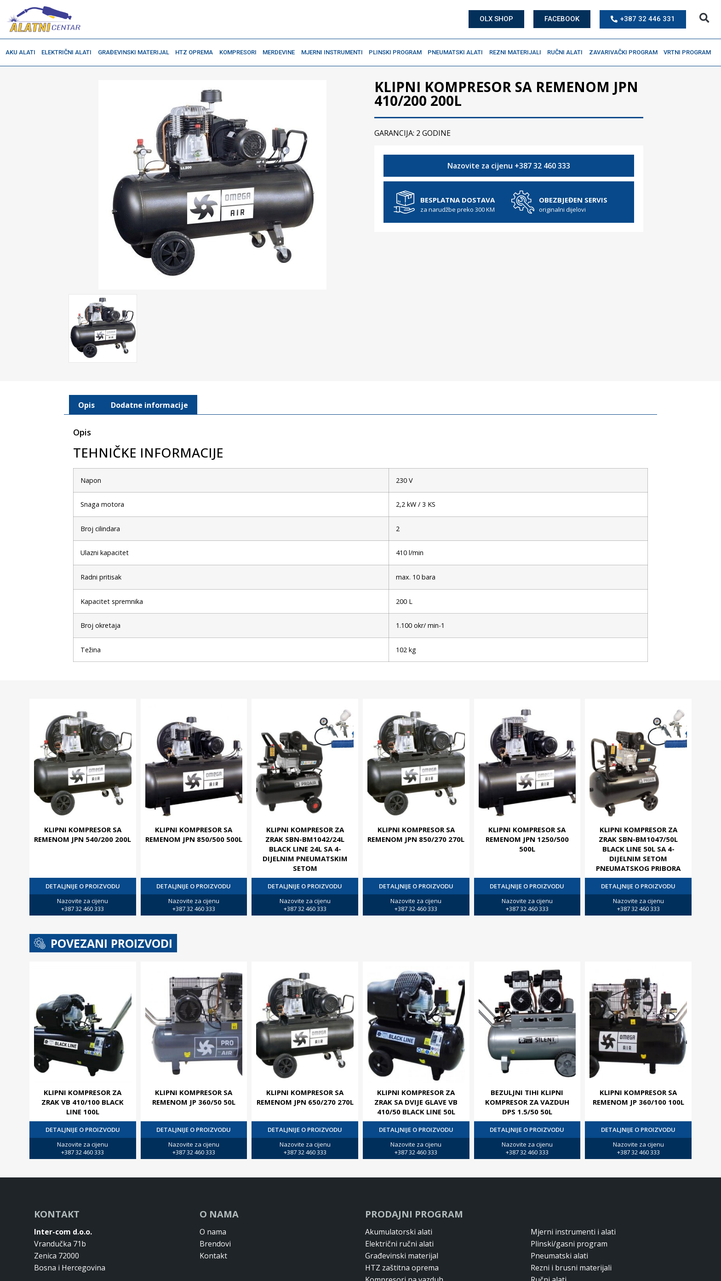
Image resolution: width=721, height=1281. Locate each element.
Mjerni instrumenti (334, 52)
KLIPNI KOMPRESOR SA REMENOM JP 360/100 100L (638, 1096)
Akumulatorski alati (398, 1231)
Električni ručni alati (399, 1243)
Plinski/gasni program (569, 1243)
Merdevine (281, 52)
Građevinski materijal (136, 52)
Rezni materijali (517, 52)
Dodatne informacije (149, 404)
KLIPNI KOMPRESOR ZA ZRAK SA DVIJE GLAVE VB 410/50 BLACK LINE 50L (416, 1101)
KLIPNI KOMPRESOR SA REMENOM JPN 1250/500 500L (527, 838)
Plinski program (397, 52)
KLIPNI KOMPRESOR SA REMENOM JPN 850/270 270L (415, 833)
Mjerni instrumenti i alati (573, 1231)
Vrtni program (689, 52)
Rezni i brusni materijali (571, 1267)
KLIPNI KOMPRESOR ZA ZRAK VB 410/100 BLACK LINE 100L (82, 1101)
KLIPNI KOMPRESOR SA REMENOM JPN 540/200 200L (82, 833)
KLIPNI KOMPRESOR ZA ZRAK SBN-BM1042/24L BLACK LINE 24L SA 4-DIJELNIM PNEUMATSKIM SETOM (305, 848)
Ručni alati (567, 52)
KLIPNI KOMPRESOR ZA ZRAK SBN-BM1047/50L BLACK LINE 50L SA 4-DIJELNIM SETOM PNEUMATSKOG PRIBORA (638, 848)
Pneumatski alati (457, 52)
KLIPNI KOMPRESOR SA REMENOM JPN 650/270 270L (305, 1096)
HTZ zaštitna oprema (402, 1267)
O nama (213, 1231)
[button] (704, 18)
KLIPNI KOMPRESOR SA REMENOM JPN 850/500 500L (193, 833)
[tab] (86, 404)
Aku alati (23, 52)
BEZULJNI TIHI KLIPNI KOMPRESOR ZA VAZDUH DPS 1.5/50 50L (527, 1101)
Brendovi (215, 1243)
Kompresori (240, 52)
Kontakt (213, 1255)
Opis (86, 404)
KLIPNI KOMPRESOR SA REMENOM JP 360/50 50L (193, 1096)
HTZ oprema (196, 52)
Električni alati (68, 52)
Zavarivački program (625, 52)
